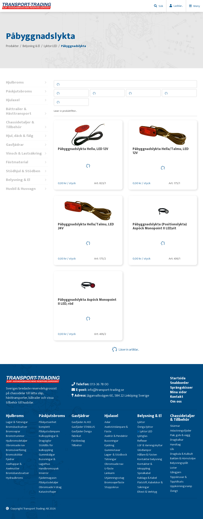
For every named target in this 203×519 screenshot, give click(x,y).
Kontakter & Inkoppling (144, 466)
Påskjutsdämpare (49, 431)
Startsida (178, 378)
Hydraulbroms (14, 477)
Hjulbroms (27, 82)
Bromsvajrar (13, 431)
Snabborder (179, 383)
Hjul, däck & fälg (27, 136)
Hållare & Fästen (147, 454)
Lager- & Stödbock (115, 454)
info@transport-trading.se (106, 390)
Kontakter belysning (149, 459)
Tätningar (110, 459)
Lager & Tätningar (17, 422)
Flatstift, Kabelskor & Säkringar (150, 484)
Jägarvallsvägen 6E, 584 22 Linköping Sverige (118, 395)
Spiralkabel (143, 473)
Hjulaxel (27, 100)
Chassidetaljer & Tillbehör (27, 124)
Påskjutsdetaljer (48, 482)
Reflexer (142, 440)
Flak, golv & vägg (180, 435)
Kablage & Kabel (147, 477)
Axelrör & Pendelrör (116, 435)
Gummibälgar (47, 454)
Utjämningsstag (114, 477)
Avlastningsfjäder (180, 430)
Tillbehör (77, 445)
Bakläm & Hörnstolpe (182, 458)
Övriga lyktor (145, 426)
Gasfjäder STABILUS (83, 426)
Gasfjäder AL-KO (81, 422)
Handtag (175, 444)
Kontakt (176, 397)
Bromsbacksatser (16, 426)
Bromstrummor (15, 435)
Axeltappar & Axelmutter (14, 466)
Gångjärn (175, 472)
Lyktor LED (146, 431)
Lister (173, 467)
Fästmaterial (27, 162)
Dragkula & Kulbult (181, 453)
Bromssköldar (14, 454)
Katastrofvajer (47, 491)
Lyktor (141, 422)
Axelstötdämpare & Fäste (116, 429)
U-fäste (108, 468)
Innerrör (44, 473)
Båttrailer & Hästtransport (27, 111)
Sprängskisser (181, 387)
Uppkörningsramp (181, 486)
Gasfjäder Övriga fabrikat (82, 433)
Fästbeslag (78, 440)
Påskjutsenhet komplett (47, 424)
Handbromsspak (49, 468)
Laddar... (178, 5)
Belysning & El (27, 180)
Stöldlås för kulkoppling (46, 447)
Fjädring (109, 445)
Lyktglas (142, 435)
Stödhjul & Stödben (27, 171)
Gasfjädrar (27, 144)
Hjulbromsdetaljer (16, 440)
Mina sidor (178, 392)
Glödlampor (144, 450)
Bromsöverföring (16, 450)
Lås (172, 449)
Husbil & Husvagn (27, 188)
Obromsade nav (15, 445)
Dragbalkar (176, 439)
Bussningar (111, 440)
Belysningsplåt (179, 462)
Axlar (107, 422)
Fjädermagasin (47, 477)
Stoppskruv (111, 487)
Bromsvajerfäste (114, 482)
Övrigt (174, 490)
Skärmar (175, 425)
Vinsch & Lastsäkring (27, 153)
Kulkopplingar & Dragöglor (48, 438)
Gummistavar (112, 450)
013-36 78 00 (99, 384)
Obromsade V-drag (50, 487)
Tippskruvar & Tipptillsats (178, 479)
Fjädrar (10, 459)
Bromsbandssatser (17, 473)
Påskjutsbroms (27, 91)
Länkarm (109, 473)
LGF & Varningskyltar (150, 445)
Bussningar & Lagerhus (47, 461)
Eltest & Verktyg (147, 491)
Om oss (176, 401)
